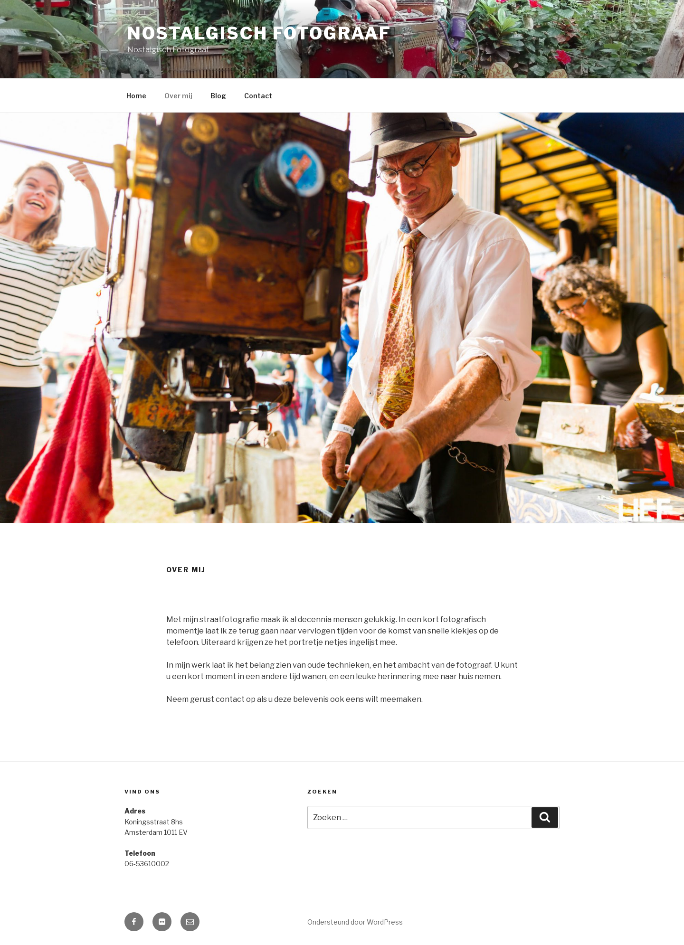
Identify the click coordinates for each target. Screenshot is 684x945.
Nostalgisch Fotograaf (259, 33)
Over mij (178, 96)
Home (136, 96)
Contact (258, 96)
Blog (218, 96)
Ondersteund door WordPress (355, 922)
